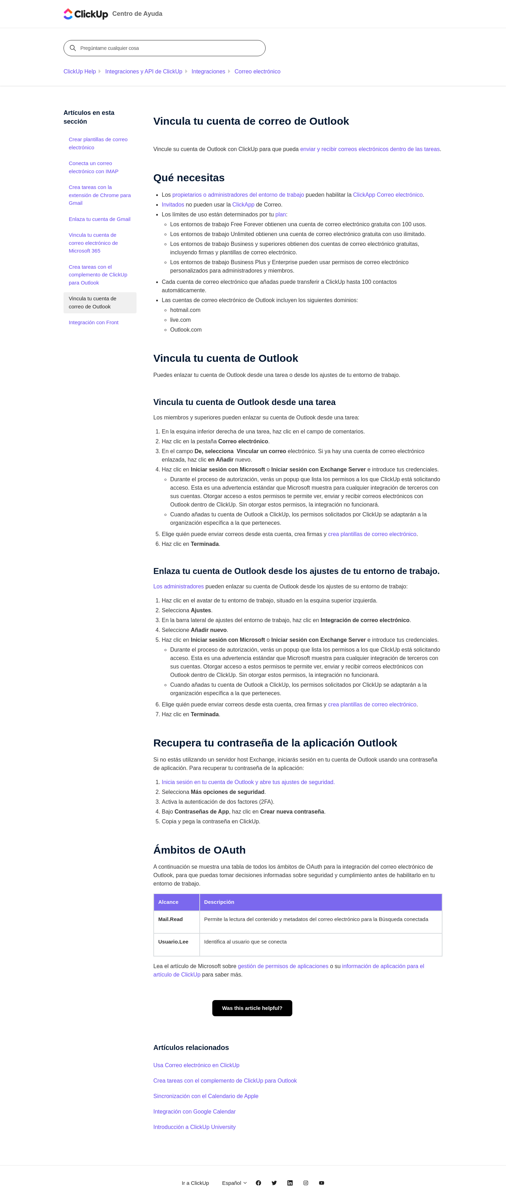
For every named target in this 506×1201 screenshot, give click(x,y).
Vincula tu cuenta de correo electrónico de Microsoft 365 (93, 243)
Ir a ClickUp (195, 1183)
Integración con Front (94, 322)
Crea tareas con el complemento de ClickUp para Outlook (225, 1081)
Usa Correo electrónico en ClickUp (196, 1065)
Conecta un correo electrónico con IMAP (94, 167)
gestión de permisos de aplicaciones (283, 966)
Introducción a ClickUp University (194, 1127)
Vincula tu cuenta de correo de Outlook (92, 302)
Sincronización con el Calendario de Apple (206, 1096)
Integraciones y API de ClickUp (143, 71)
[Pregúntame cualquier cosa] (165, 48)
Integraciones (208, 71)
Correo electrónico (258, 71)
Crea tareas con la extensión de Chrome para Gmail (100, 195)
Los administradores (178, 586)
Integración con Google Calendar (194, 1112)
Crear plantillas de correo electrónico (98, 143)
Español (235, 1183)
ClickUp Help (80, 71)
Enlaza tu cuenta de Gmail (100, 219)
